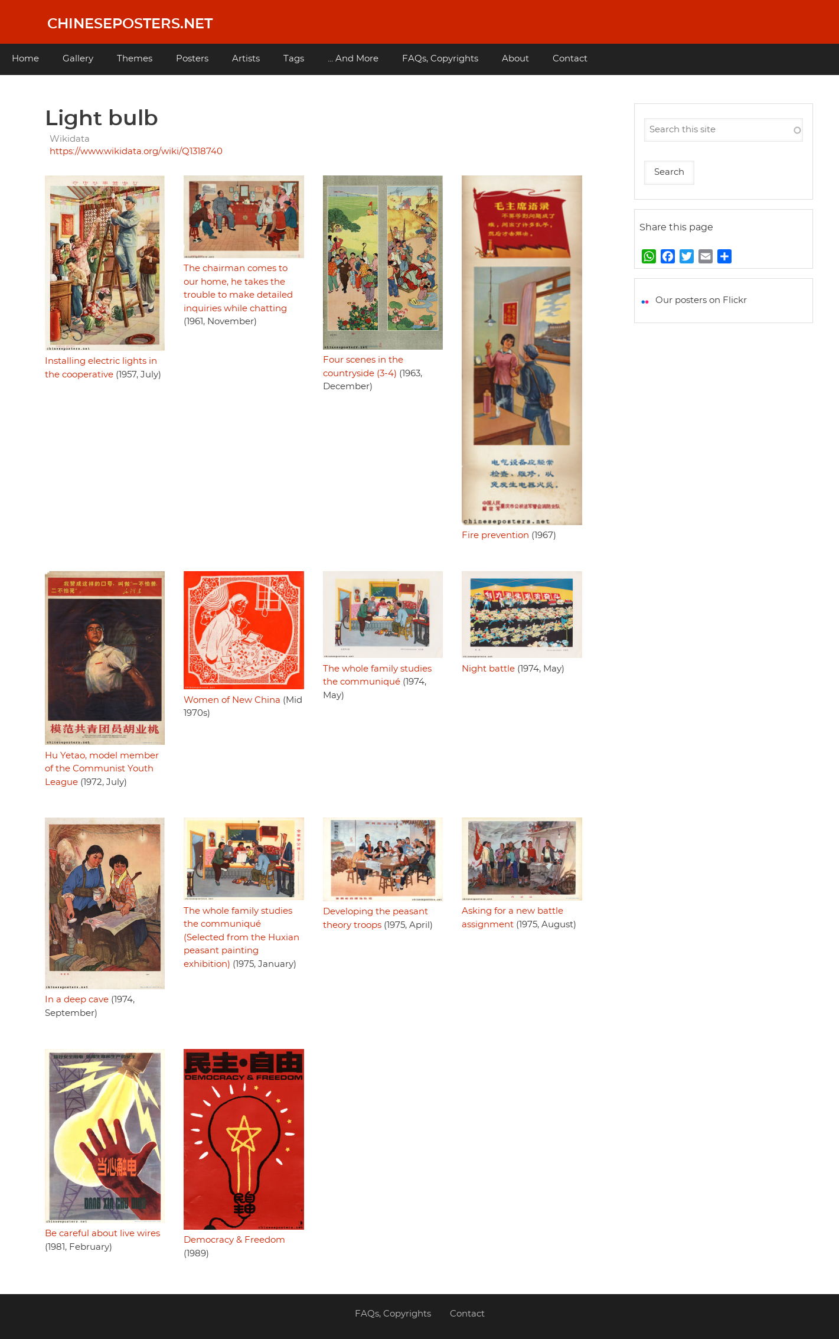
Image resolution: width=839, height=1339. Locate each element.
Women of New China (232, 700)
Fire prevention (495, 535)
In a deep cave (77, 999)
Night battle (488, 668)
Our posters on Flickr (701, 300)
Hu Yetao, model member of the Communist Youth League (102, 769)
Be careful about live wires (102, 1233)
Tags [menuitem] (293, 58)
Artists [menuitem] (246, 58)
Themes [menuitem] (134, 58)
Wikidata (70, 139)
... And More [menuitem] (353, 58)
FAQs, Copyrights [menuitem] (440, 58)
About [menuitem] (515, 58)
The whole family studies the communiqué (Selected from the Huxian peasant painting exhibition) (241, 938)
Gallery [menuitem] (78, 58)
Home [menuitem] (25, 58)
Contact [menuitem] (570, 58)
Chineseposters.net (130, 24)
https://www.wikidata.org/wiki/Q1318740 (136, 151)
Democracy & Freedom (234, 1240)
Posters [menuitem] (192, 58)
